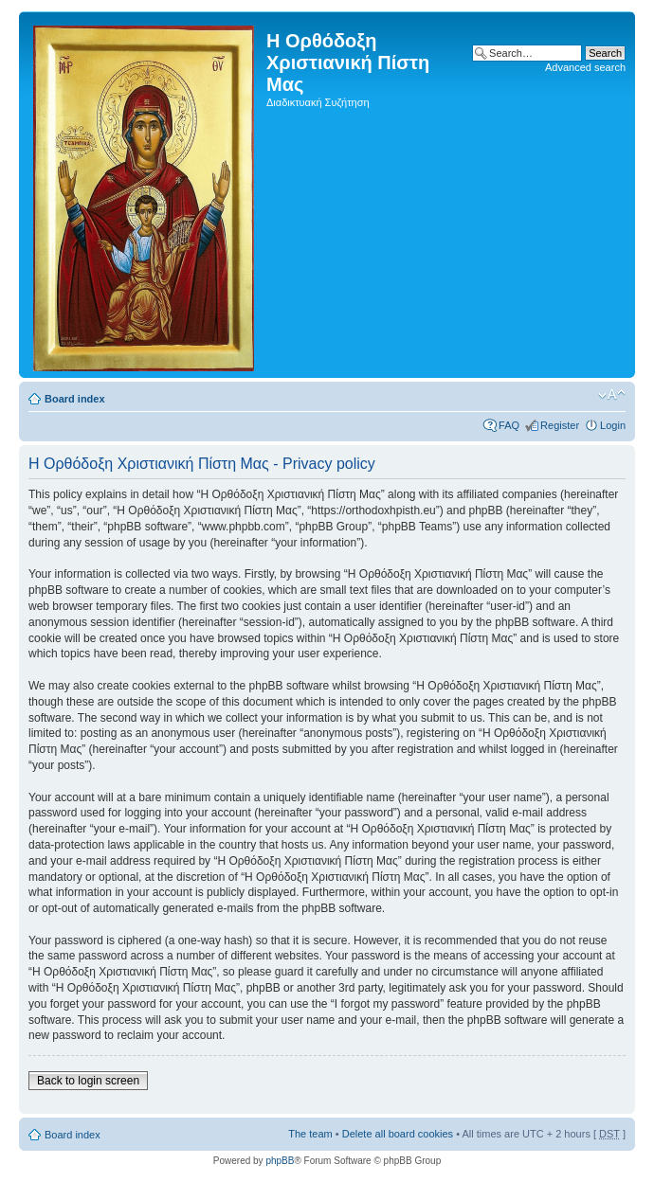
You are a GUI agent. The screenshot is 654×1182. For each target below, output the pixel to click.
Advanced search (585, 67)
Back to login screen (88, 1080)
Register (559, 425)
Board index (75, 398)
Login (613, 425)
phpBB (279, 1160)
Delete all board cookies (397, 1133)
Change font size (612, 394)
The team (310, 1133)
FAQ (509, 425)
